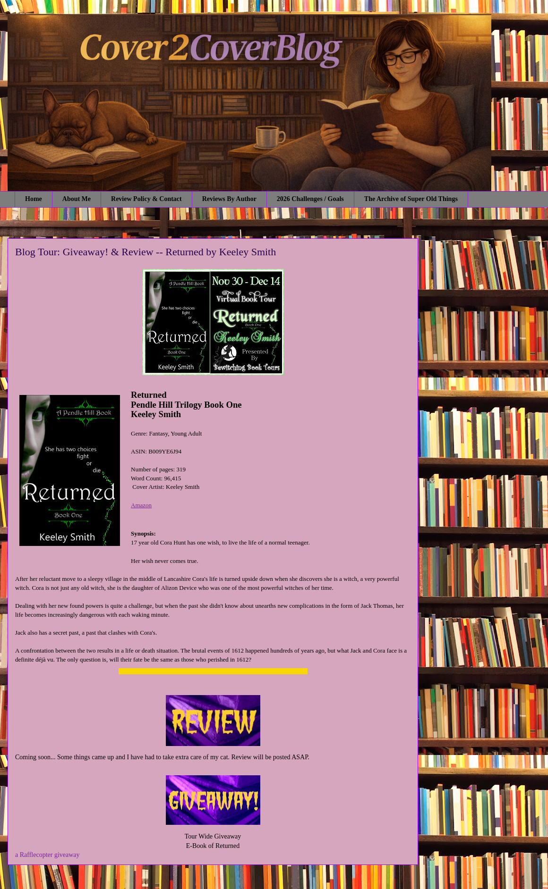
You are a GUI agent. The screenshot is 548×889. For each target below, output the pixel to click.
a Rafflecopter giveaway (47, 854)
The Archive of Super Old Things (411, 198)
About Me (76, 198)
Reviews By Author (229, 198)
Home (33, 198)
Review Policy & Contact (146, 198)
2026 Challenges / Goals (310, 198)
